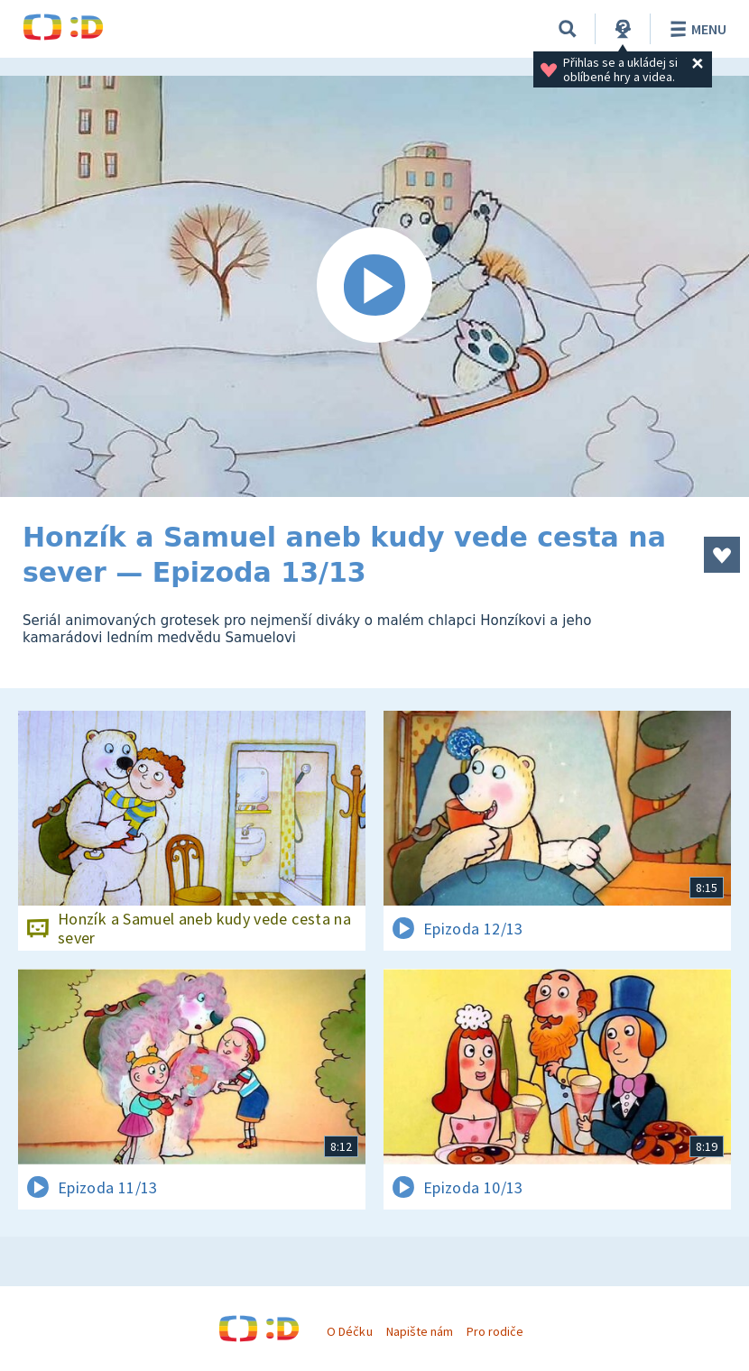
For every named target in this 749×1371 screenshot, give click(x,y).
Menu (695, 28)
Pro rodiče (495, 1331)
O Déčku (349, 1331)
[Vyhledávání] (568, 29)
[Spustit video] (374, 286)
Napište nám (419, 1331)
